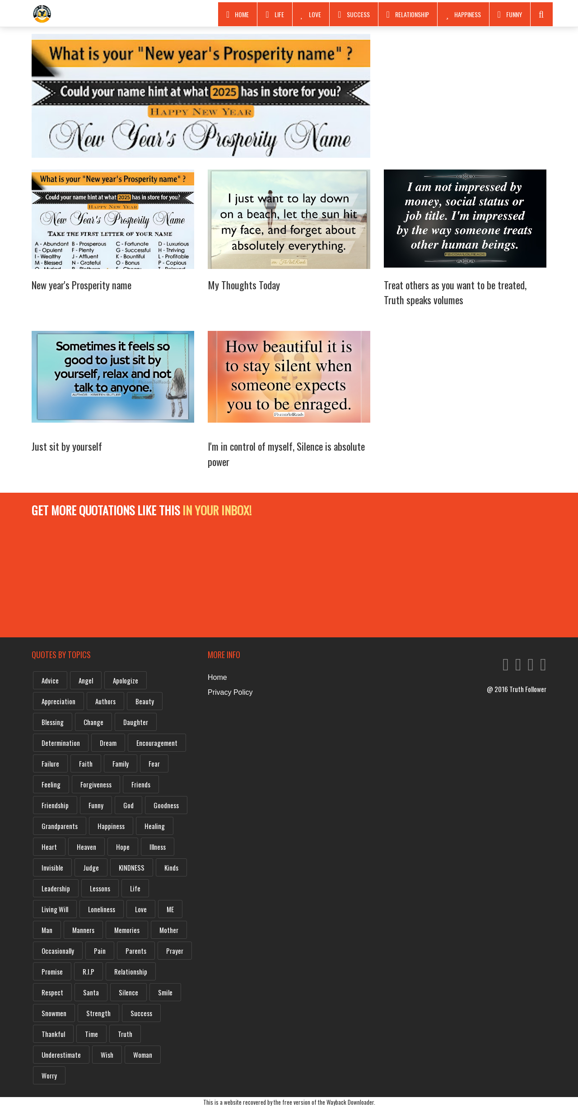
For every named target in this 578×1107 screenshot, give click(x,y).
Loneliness (101, 909)
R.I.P (88, 971)
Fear (154, 763)
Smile (165, 992)
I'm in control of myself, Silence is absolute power (286, 453)
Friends (140, 784)
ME (170, 909)
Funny (510, 14)
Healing (154, 826)
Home (237, 14)
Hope (123, 847)
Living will (55, 909)
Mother (168, 930)
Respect (52, 992)
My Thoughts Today (244, 284)
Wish (107, 1055)
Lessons (100, 888)
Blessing (53, 722)
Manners (83, 930)
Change (93, 722)
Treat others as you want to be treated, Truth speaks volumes (455, 292)
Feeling (51, 784)
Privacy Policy (230, 692)
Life (275, 14)
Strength (98, 1013)
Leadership (56, 888)
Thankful (53, 1034)
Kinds (171, 867)
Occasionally (58, 951)
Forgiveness (96, 784)
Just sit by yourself (67, 446)
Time (91, 1034)
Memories (127, 930)
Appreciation (58, 701)
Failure (50, 763)
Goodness (166, 805)
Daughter (135, 722)
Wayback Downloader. (350, 1102)
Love (311, 14)
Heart (49, 847)
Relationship (130, 971)
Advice (50, 680)
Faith (86, 763)
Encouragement (156, 743)
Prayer (174, 951)
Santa (91, 992)
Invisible (52, 867)
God (128, 805)
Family (120, 763)
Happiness (463, 14)
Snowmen (54, 1013)
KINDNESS (131, 867)
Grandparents (60, 826)
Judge (91, 867)
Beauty (144, 701)
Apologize (125, 680)
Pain (100, 951)
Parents (136, 951)
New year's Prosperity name (81, 284)
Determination (61, 743)
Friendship (55, 805)
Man (47, 930)
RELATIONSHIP (408, 14)
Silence (128, 992)
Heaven (86, 847)
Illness (157, 847)
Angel (86, 680)
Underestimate (61, 1055)
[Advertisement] (465, 97)
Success (353, 14)
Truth (125, 1034)
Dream (108, 743)
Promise (52, 971)
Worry (49, 1075)
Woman (142, 1055)
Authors (105, 701)
